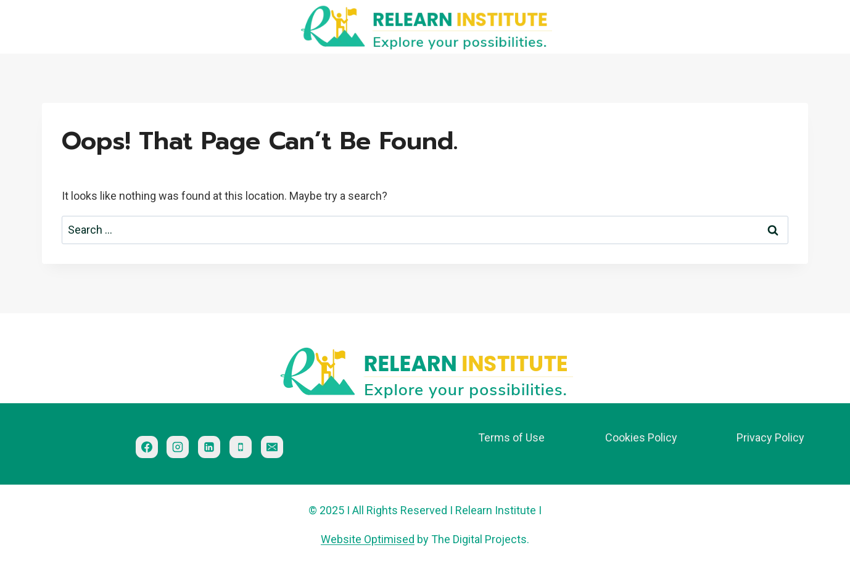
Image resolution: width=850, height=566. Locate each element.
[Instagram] (178, 447)
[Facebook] (147, 447)
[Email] (272, 447)
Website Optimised (368, 539)
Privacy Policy (770, 437)
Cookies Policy (641, 437)
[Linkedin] (209, 447)
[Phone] (240, 447)
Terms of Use (511, 437)
